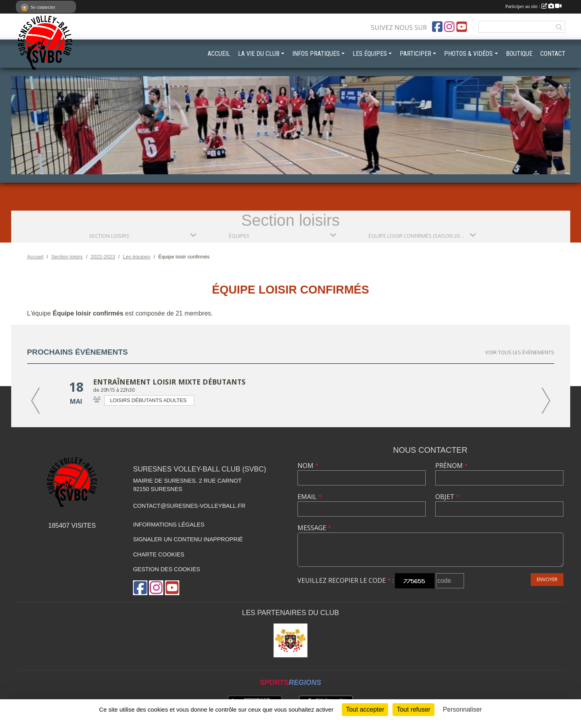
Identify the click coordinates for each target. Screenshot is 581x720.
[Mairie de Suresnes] (290, 640)
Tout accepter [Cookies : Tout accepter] (365, 709)
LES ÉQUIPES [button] (370, 53)
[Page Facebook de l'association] (437, 27)
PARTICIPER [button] (415, 53)
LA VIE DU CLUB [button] (259, 53)
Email (309, 496)
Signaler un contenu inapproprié (188, 539)
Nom (308, 465)
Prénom (451, 465)
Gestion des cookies (166, 569)
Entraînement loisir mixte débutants (169, 382)
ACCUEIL (219, 53)
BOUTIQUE (519, 53)
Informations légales (168, 524)
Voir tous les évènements (519, 352)
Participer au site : (533, 6)
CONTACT (552, 53)
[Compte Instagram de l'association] (449, 27)
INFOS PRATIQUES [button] (316, 53)
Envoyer (547, 579)
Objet (447, 496)
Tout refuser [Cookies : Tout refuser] (413, 709)
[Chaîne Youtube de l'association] (461, 27)
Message (314, 527)
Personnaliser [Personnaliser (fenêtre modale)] (462, 709)
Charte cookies (158, 554)
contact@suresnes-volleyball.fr (189, 506)
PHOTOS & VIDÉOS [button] (468, 53)
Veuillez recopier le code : (345, 580)
